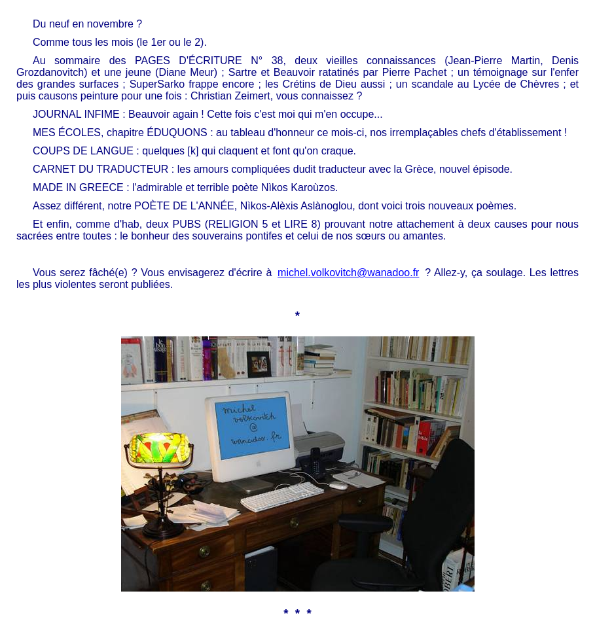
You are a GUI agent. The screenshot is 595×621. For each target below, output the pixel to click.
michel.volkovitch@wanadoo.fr (348, 272)
